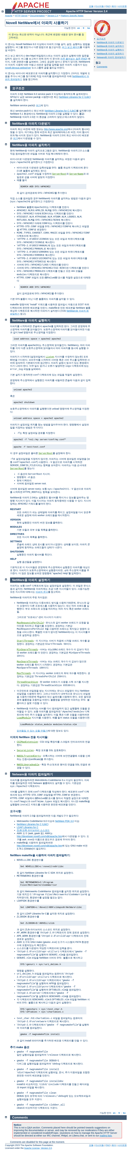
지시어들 (99, 6)
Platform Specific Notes (72, 15)
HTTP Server (21, 15)
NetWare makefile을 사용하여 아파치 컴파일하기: (40, 855)
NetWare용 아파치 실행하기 (110, 50)
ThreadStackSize (27, 682)
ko (89, 28)
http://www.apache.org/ (56, 129)
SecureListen (25, 750)
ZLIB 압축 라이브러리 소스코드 (33, 830)
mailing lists (106, 1135)
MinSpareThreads (27, 649)
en (78, 28)
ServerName (76, 174)
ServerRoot (59, 174)
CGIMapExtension (27, 742)
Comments (102, 66)
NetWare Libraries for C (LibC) (75, 97)
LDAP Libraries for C (27, 827)
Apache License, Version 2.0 (38, 1148)
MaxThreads (24, 673)
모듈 (91, 6)
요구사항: (16, 811)
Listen (50, 357)
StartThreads (25, 641)
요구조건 (101, 38)
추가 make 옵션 (19, 1047)
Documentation (37, 15)
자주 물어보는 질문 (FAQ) (73, 58)
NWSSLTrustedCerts (29, 756)
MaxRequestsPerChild (30, 623)
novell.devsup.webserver (18, 67)
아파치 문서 (42, 592)
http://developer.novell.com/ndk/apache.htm (39, 836)
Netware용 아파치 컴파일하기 (111, 57)
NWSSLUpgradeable (28, 764)
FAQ (108, 6)
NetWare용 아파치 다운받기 (110, 42)
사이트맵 (122, 6)
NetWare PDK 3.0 (64, 821)
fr (83, 28)
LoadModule (24, 718)
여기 (38, 105)
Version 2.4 (52, 15)
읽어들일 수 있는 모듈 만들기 (32, 730)
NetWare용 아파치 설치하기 (110, 46)
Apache (8, 15)
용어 (114, 6)
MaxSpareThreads (27, 661)
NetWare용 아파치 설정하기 (110, 53)
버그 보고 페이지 (71, 47)
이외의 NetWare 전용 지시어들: (29, 737)
